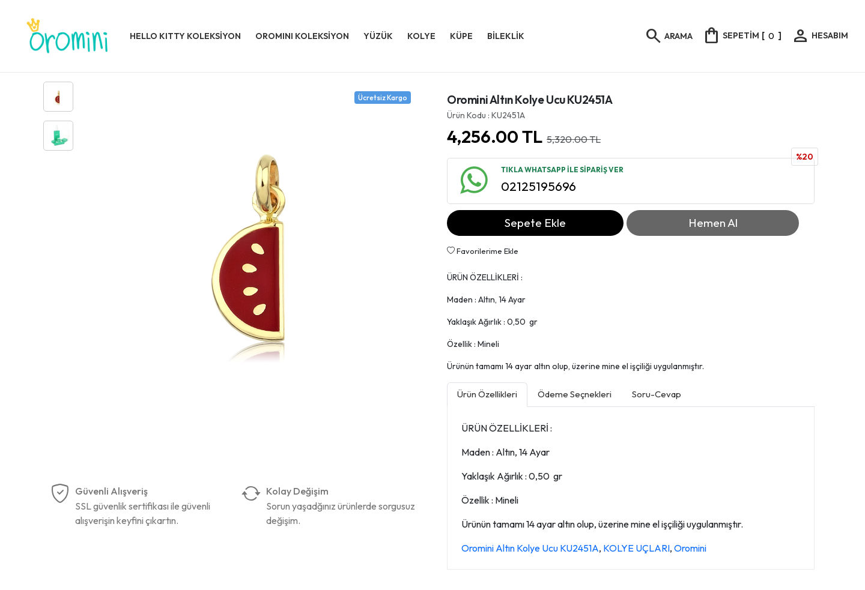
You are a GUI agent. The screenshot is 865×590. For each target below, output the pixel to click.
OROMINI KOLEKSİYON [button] (302, 36)
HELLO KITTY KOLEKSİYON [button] (185, 36)
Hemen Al (713, 222)
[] (742, 35)
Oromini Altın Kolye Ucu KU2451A (530, 548)
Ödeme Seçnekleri (575, 394)
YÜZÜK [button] (378, 36)
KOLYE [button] (421, 36)
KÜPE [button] (461, 36)
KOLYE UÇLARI (636, 548)
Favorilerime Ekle (482, 251)
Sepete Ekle (535, 222)
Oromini (690, 548)
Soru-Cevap (656, 394)
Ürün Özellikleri (487, 394)
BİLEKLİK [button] (505, 36)
